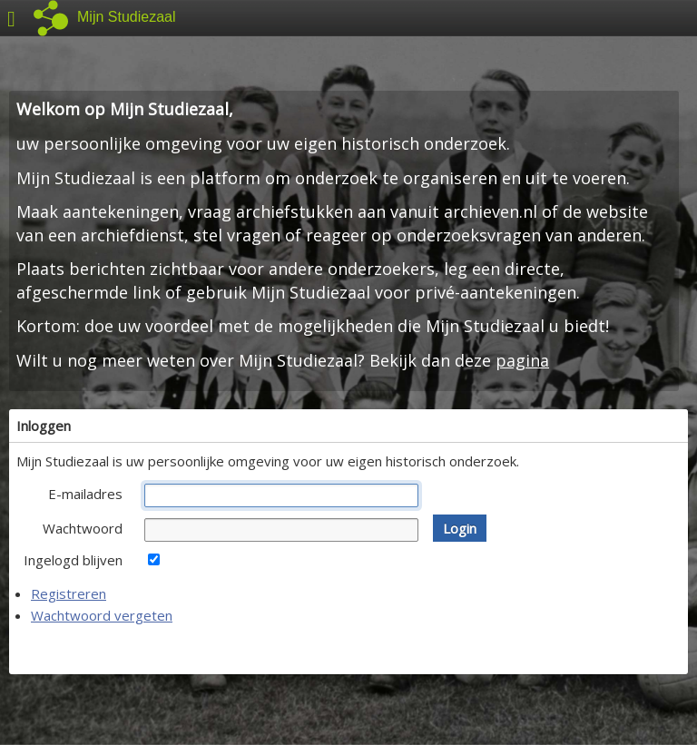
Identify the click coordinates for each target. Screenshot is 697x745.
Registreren (68, 593)
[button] (459, 528)
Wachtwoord (83, 528)
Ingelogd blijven (73, 560)
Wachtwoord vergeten (101, 615)
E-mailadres (85, 494)
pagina (522, 360)
